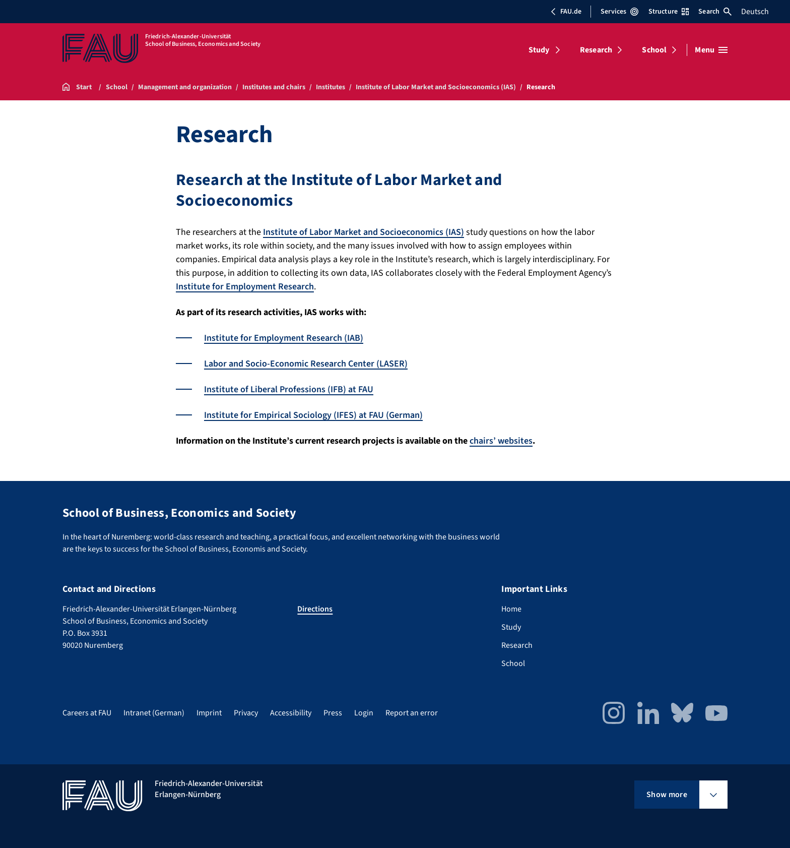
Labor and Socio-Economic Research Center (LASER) (306, 363)
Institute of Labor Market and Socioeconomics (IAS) (363, 232)
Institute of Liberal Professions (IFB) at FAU (288, 389)
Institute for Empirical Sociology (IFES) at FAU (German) (313, 415)
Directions (315, 609)
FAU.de (565, 12)
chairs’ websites (501, 441)
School (654, 49)
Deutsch (755, 11)
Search (715, 12)
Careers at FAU (86, 712)
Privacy (246, 712)
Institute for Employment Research (245, 286)
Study (539, 49)
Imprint (209, 712)
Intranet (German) (153, 712)
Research (596, 49)
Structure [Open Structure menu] (668, 12)
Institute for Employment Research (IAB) (283, 338)
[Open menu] (711, 50)
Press (332, 712)
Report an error (411, 712)
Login (363, 712)
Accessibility (290, 712)
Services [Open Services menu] (619, 12)
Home (511, 609)
